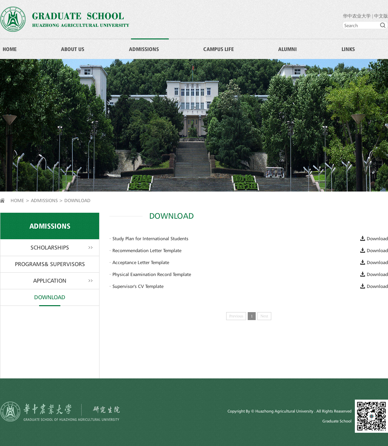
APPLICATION (49, 280)
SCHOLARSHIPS (50, 247)
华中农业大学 (357, 16)
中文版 (381, 16)
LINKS (348, 49)
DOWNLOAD (77, 200)
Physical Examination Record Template (151, 274)
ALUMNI (287, 49)
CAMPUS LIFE (218, 49)
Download (377, 238)
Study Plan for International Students (150, 238)
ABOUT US (72, 49)
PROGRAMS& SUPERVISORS (50, 264)
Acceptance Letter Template (140, 262)
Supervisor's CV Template (137, 286)
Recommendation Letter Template (146, 250)
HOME (10, 49)
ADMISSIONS (144, 49)
